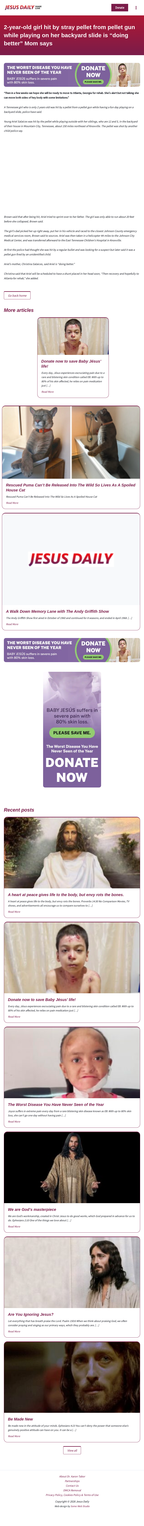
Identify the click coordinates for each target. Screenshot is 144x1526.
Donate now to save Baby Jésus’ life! (42, 1000)
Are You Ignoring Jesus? (31, 1314)
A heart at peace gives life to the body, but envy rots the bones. (66, 895)
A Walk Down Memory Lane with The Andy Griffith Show (57, 611)
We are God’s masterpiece (32, 1209)
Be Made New (20, 1419)
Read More (47, 391)
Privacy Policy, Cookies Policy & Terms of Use (72, 1495)
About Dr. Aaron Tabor (72, 1476)
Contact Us (72, 1485)
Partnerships (72, 1481)
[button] (119, 7)
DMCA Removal (72, 1490)
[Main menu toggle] (136, 8)
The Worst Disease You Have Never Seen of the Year (56, 1104)
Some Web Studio (80, 1506)
